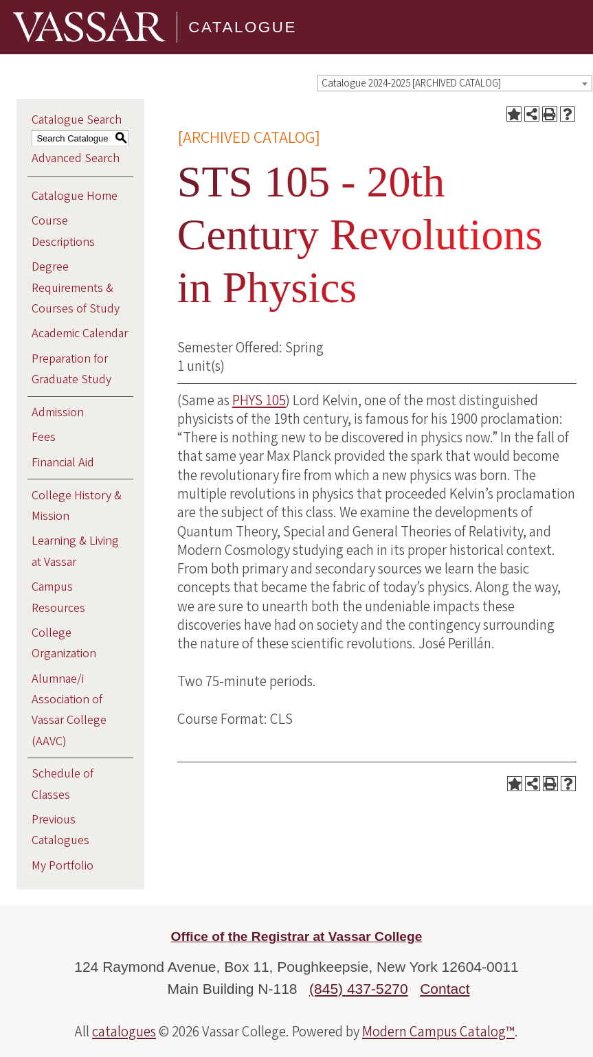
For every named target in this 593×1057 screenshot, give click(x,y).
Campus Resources (58, 597)
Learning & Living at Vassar (75, 551)
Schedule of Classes (62, 784)
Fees (44, 437)
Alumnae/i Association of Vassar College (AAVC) (69, 710)
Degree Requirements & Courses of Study (76, 287)
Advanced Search (76, 158)
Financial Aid (63, 462)
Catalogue (242, 27)
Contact (444, 989)
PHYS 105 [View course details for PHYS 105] (259, 400)
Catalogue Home (75, 196)
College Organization (64, 643)
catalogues (124, 1031)
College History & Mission (77, 506)
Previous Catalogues (60, 830)
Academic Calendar (80, 333)
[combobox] (454, 83)
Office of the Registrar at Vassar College (297, 936)
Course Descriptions (63, 231)
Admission (58, 412)
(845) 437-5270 (358, 989)
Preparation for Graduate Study (71, 369)
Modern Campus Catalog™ (438, 1031)
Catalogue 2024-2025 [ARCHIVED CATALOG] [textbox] (411, 83)
